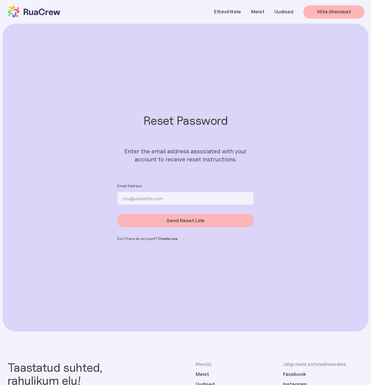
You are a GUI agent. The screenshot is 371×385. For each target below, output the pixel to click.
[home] (33, 12)
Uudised (283, 11)
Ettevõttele (227, 11)
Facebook (294, 374)
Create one (168, 238)
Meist (257, 11)
